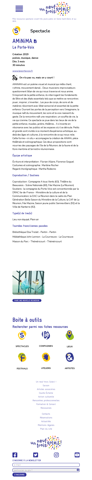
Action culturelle (46, 396)
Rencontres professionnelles (46, 400)
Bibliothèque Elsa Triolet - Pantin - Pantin (34, 232)
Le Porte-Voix (23, 47)
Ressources (46, 408)
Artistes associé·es (46, 389)
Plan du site (46, 428)
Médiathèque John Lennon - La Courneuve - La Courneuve (42, 236)
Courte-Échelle (46, 393)
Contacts (46, 414)
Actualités (46, 421)
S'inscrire (19, 474)
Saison (46, 385)
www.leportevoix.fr (22, 71)
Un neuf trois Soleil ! (46, 381)
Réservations (46, 417)
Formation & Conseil (46, 404)
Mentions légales (46, 425)
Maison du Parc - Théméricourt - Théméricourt (37, 241)
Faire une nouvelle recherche (26, 300)
